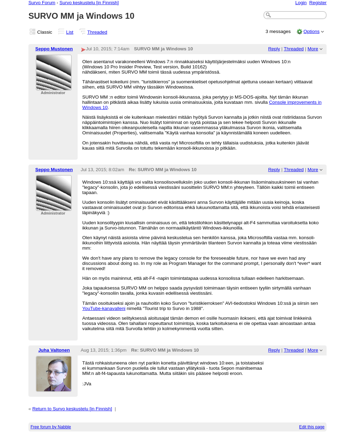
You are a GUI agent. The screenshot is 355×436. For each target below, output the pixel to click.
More (313, 48)
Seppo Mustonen (54, 48)
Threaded (97, 32)
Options (311, 31)
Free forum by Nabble (51, 427)
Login (301, 2)
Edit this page (311, 427)
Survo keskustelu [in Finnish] (89, 2)
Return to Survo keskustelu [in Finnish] (72, 408)
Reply (274, 48)
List (69, 32)
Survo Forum (41, 2)
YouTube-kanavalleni (103, 308)
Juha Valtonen (54, 350)
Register (318, 2)
